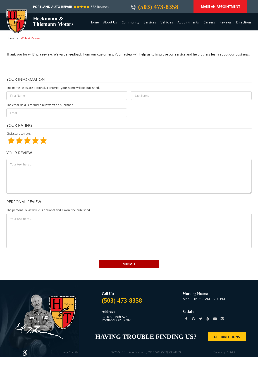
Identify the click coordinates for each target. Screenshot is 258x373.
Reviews (225, 22)
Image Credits (69, 352)
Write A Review (30, 38)
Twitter (200, 318)
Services (150, 22)
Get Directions (227, 337)
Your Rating (19, 125)
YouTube (215, 318)
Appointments (188, 22)
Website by (224, 352)
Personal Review (23, 201)
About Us (110, 22)
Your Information (25, 79)
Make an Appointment (220, 6)
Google (193, 318)
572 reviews (100, 6)
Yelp (207, 318)
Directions (244, 22)
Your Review (19, 152)
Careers (209, 22)
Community (130, 22)
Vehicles (167, 22)
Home (94, 22)
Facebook (186, 318)
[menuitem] (94, 23)
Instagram (222, 318)
